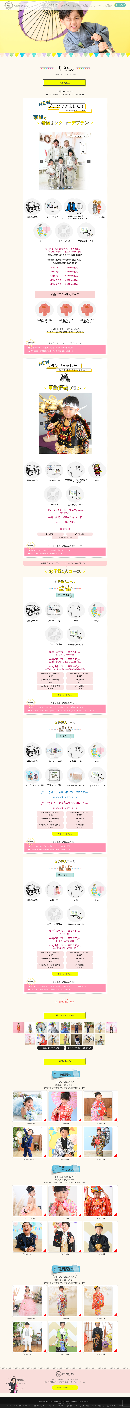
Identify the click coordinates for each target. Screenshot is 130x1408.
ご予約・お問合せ (65, 695)
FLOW (66, 5)
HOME (43, 5)
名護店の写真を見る (51, 1048)
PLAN (77, 5)
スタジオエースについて (22, 1406)
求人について (111, 1406)
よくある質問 (84, 1406)
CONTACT (120, 5)
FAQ (107, 5)
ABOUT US (53, 5)
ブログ (121, 1406)
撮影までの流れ (39, 1406)
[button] (41, 161)
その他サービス (72, 1406)
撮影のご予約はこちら (65, 1387)
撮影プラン (50, 1406)
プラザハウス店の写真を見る (79, 1048)
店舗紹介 (60, 1406)
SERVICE (96, 5)
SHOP (86, 5)
